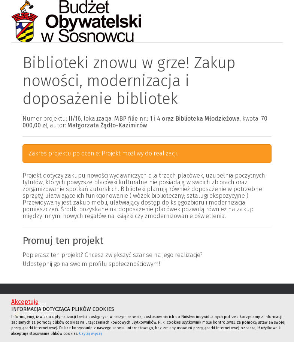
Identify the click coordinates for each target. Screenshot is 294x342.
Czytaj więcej (90, 334)
